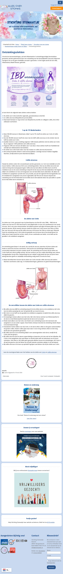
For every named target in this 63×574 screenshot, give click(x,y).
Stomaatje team (32, 470)
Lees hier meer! (31, 418)
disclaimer (42, 551)
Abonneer (51, 567)
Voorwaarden (51, 563)
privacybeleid (37, 553)
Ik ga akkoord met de (54, 562)
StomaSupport (56, 8)
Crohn (43, 352)
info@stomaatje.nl (37, 547)
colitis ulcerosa (52, 352)
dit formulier (51, 522)
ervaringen (28, 431)
